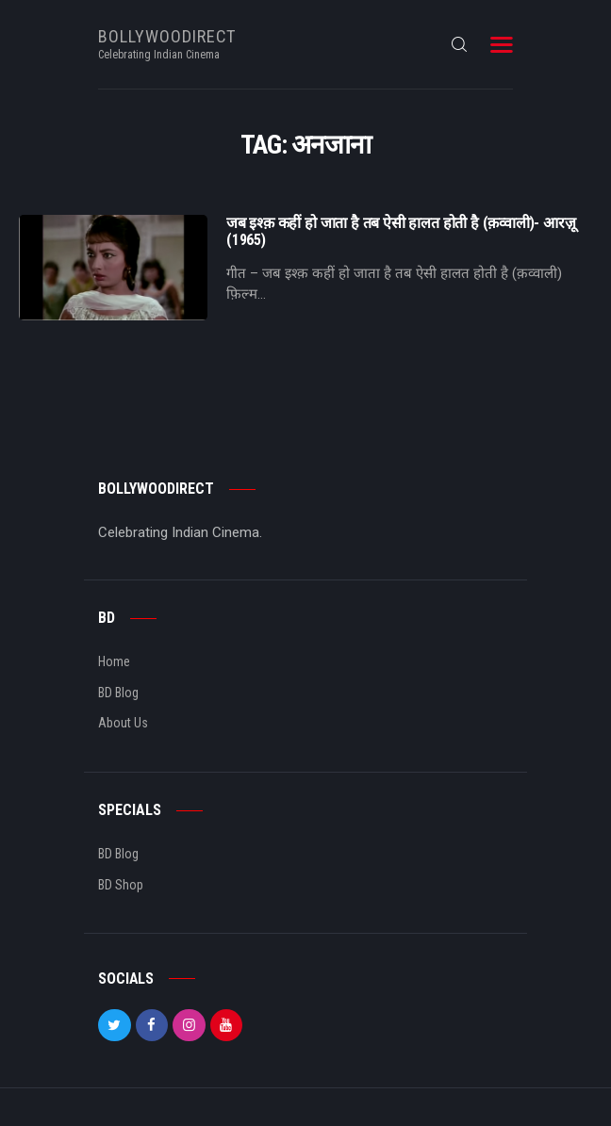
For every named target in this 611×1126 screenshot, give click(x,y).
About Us (123, 722)
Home (114, 661)
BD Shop (120, 884)
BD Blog (118, 692)
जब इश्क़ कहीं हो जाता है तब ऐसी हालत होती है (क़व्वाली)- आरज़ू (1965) (400, 232)
